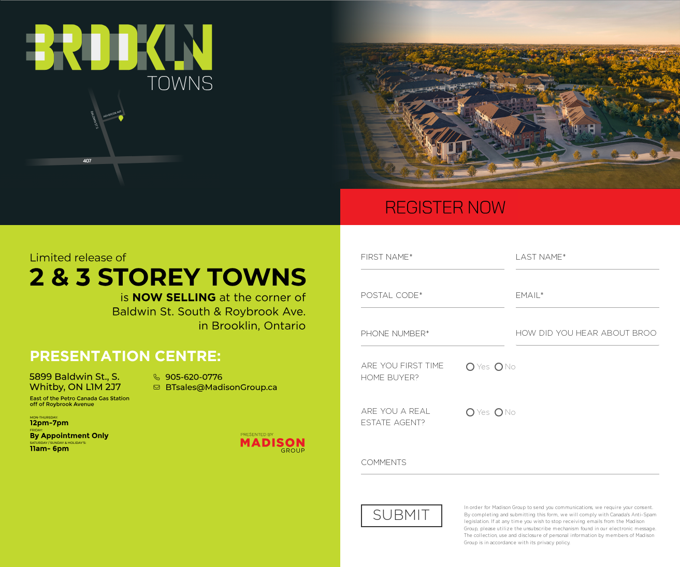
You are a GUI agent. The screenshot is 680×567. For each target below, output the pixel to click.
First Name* (387, 257)
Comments (384, 462)
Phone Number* (395, 334)
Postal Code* (392, 295)
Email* (530, 295)
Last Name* (541, 257)
